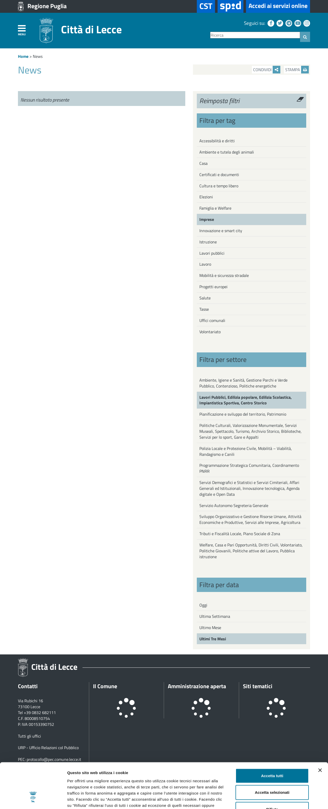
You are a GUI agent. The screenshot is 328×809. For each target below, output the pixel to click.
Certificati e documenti (219, 174)
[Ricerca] (255, 35)
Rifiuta (272, 770)
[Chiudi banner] (320, 730)
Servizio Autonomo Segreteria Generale (233, 505)
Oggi (203, 605)
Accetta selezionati (272, 753)
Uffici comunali (212, 320)
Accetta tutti (272, 736)
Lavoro (205, 264)
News (38, 56)
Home (23, 56)
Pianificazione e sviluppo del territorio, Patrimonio (242, 414)
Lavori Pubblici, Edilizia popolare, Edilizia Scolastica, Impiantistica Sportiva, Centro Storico (245, 400)
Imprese (206, 219)
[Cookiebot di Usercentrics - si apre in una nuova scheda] (33, 799)
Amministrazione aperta (197, 686)
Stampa (297, 69)
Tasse (204, 309)
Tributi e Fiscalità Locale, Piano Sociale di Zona (239, 534)
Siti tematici (257, 686)
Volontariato (210, 332)
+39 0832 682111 (40, 712)
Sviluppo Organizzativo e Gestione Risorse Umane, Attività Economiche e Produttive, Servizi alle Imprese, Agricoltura (250, 519)
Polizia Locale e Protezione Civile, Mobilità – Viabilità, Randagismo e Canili (245, 451)
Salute (205, 298)
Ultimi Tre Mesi (212, 639)
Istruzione (208, 242)
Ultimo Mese (210, 627)
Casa (203, 163)
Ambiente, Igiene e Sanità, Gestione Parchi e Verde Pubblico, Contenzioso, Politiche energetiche (243, 383)
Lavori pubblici (211, 253)
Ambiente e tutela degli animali (226, 152)
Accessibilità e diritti (217, 141)
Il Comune (105, 686)
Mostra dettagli (269, 799)
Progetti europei (213, 287)
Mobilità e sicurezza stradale (224, 275)
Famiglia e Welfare (215, 208)
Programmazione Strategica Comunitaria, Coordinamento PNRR (249, 468)
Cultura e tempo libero (218, 186)
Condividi (266, 70)
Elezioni (206, 197)
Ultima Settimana (214, 616)
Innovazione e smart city (220, 231)
